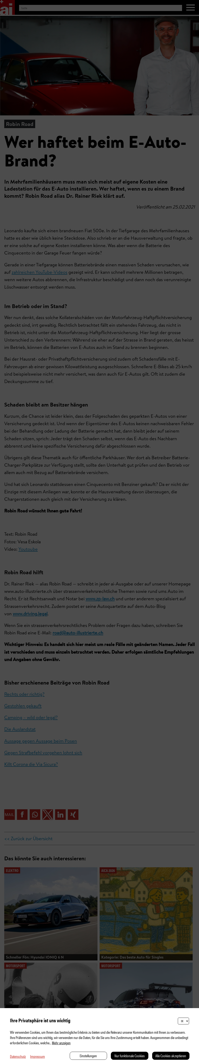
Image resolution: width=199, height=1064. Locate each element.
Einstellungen (88, 1055)
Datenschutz (18, 1056)
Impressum (37, 1056)
